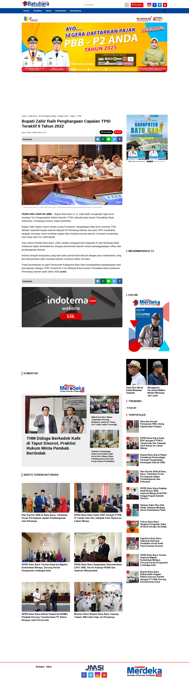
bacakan (106, 132)
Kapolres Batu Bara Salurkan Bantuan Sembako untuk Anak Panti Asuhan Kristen (151, 542)
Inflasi (72, 116)
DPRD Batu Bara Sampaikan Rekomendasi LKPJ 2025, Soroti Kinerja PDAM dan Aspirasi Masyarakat (98, 567)
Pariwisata (60, 10)
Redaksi (40, 667)
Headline (37, 10)
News (49, 10)
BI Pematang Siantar (47, 116)
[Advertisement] (94, 92)
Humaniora (75, 10)
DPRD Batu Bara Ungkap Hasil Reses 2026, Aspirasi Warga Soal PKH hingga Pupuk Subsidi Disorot (153, 493)
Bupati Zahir (63, 116)
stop (118, 132)
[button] (164, 9)
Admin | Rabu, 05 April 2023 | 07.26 (34, 132)
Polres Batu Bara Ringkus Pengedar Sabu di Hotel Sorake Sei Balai (153, 524)
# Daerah (131, 408)
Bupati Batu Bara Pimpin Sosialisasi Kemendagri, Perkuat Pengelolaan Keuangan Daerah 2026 (153, 459)
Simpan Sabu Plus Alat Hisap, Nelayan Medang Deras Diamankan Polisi (152, 507)
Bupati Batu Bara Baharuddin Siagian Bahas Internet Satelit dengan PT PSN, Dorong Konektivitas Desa (153, 577)
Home (26, 10)
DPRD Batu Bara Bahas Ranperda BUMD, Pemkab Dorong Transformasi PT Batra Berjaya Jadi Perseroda (45, 617)
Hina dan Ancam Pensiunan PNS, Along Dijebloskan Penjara (152, 424)
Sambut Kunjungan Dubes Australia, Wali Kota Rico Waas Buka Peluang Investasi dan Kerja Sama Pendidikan (103, 456)
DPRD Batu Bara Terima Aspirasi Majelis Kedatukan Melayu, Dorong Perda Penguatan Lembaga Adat (45, 567)
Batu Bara (33, 116)
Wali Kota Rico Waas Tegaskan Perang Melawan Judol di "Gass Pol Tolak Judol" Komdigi (104, 421)
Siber (49, 667)
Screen (137, 4)
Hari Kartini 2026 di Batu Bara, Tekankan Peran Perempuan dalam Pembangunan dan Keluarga (45, 518)
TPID (79, 116)
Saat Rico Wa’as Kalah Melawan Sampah (134, 390)
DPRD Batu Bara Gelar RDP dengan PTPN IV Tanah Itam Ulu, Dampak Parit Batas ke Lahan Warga (97, 518)
